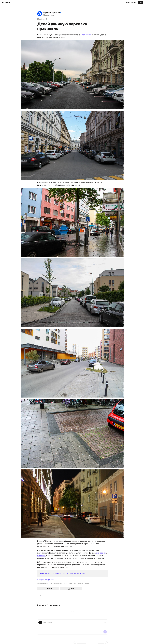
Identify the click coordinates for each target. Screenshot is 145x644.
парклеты (41, 556)
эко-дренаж (101, 553)
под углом (86, 35)
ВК (49, 573)
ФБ (53, 573)
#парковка (49, 580)
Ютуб (82, 573)
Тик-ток (58, 573)
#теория (40, 580)
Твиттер (65, 573)
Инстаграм (74, 573)
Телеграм (43, 573)
